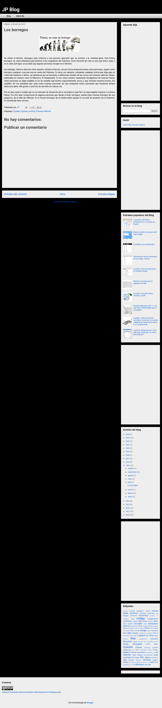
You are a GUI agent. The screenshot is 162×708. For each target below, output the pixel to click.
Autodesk (142, 613)
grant (149, 630)
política (32, 111)
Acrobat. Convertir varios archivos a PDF (143, 294)
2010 (128, 515)
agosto (131, 475)
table (125, 660)
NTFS (148, 644)
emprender (134, 626)
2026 (128, 434)
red (156, 652)
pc (133, 650)
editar (145, 624)
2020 (128, 448)
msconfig (150, 641)
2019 (128, 452)
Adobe (147, 611)
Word (146, 665)
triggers (155, 660)
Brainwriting (143, 616)
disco (156, 621)
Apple (125, 613)
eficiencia (126, 626)
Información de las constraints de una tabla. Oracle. (145, 258)
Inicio (62, 194)
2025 (128, 438)
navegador (138, 644)
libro (147, 636)
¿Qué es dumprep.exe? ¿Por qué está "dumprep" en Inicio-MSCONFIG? (145, 332)
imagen (135, 633)
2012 (128, 508)
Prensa (39, 111)
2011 (128, 511)
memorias (154, 639)
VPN (133, 665)
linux (151, 635)
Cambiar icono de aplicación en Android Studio (145, 270)
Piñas (150, 650)
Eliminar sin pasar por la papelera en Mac (143, 282)
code (132, 619)
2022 (128, 441)
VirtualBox (126, 665)
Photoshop (143, 650)
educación (153, 623)
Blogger (125, 616)
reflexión (47, 111)
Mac (133, 638)
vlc (131, 665)
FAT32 (137, 628)
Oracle (138, 647)
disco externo (128, 624)
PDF (137, 650)
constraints (127, 621)
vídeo (152, 662)
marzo (130, 490)
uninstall (132, 662)
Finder (142, 628)
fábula (125, 628)
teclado (131, 660)
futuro (132, 631)
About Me (20, 16)
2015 (128, 465)
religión (140, 655)
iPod (127, 635)
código (140, 618)
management (143, 639)
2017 (128, 459)
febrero (131, 493)
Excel (151, 626)
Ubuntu (126, 662)
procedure (141, 652)
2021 (128, 445)
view (156, 662)
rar (154, 652)
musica (156, 641)
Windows (139, 664)
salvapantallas (148, 655)
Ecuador (16, 111)
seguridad (127, 657)
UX (148, 662)
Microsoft (127, 641)
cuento (135, 621)
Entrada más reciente (15, 194)
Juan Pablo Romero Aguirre (134, 125)
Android (155, 611)
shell (133, 657)
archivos (134, 613)
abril (130, 482)
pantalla (155, 647)
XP (150, 665)
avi (157, 613)
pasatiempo (127, 650)
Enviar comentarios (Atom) (65, 201)
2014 (128, 501)
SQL (142, 657)
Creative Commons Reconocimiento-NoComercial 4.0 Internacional (31, 692)
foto (128, 631)
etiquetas (145, 626)
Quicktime (149, 652)
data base (142, 621)
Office (156, 644)
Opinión (24, 111)
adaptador (140, 611)
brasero (152, 615)
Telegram (138, 660)
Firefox (147, 628)
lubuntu (125, 639)
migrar (135, 642)
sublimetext (154, 657)
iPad (124, 635)
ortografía (147, 647)
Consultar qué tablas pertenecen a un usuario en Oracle (144, 222)
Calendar (126, 619)
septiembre (132, 472)
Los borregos (132, 485)
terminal (147, 660)
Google (143, 630)
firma (152, 628)
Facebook (131, 628)
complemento (152, 619)
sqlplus (147, 657)
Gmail (137, 631)
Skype (137, 657)
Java (131, 635)
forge (124, 630)
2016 (128, 462)
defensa (150, 621)
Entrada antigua (106, 194)
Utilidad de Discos (141, 662)
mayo (130, 479)
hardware (154, 631)
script (156, 655)
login (156, 636)
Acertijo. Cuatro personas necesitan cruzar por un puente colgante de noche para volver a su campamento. (146, 321)
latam (135, 635)
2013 (128, 504)
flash (156, 628)
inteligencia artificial (145, 633)
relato (134, 655)
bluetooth (133, 616)
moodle (140, 641)
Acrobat (132, 611)
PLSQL (155, 650)
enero (130, 497)
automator (151, 613)
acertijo (125, 611)
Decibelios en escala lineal (144, 244)
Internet (155, 633)
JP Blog (10, 10)
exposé (155, 626)
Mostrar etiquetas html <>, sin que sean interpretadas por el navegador (145, 308)
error (140, 626)
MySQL (126, 644)
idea (129, 633)
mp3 (144, 641)
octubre (131, 468)
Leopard (141, 635)
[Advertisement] (142, 169)
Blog (9, 16)
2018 (128, 455)
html (124, 633)
